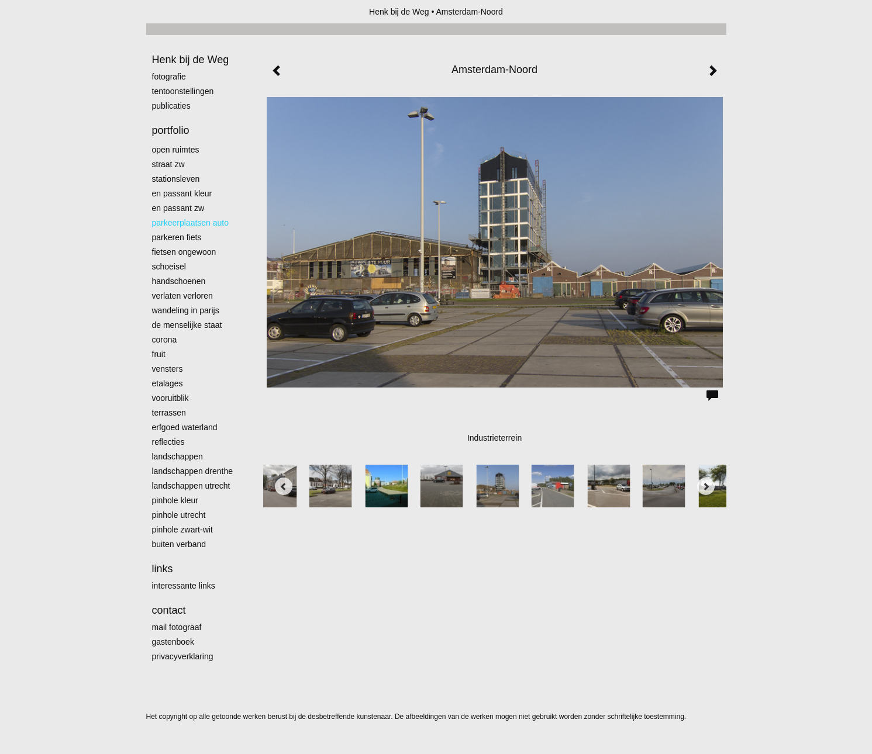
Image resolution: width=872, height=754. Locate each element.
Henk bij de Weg (399, 11)
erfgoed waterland (185, 427)
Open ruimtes (175, 149)
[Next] (706, 486)
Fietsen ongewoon (184, 252)
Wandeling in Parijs (185, 310)
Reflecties (168, 442)
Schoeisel (169, 266)
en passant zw (178, 208)
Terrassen (169, 412)
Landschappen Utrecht (191, 485)
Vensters (167, 368)
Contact (169, 610)
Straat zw (168, 164)
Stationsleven (176, 179)
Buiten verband (179, 544)
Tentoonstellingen (183, 91)
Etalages (167, 383)
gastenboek (173, 641)
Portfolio (170, 130)
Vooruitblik (170, 398)
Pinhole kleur (175, 500)
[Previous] (283, 486)
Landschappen (177, 456)
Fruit (159, 354)
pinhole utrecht (179, 515)
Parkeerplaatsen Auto (190, 222)
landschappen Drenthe (192, 471)
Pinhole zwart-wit (182, 529)
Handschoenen (179, 281)
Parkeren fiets (177, 237)
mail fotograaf (177, 627)
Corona (164, 339)
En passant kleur (182, 193)
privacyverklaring (182, 656)
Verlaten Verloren (182, 295)
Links (162, 569)
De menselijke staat (187, 325)
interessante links (183, 585)
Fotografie (169, 76)
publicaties (171, 105)
